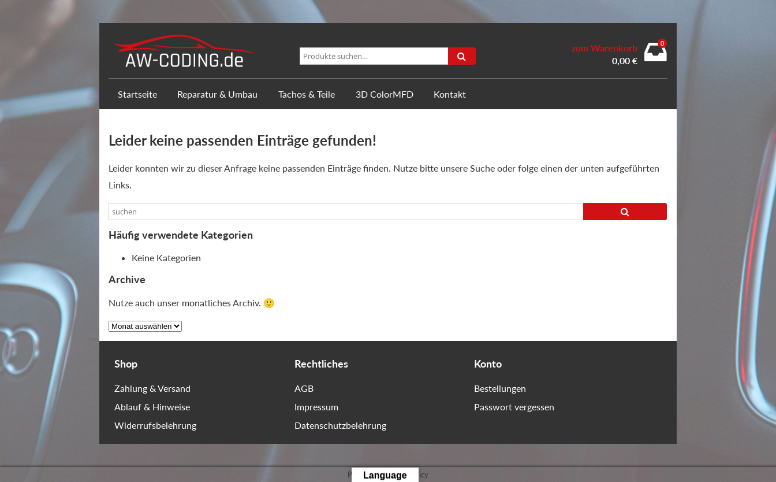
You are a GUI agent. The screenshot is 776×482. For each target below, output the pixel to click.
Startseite (137, 93)
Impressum (316, 406)
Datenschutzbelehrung (340, 425)
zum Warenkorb (604, 48)
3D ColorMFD (384, 93)
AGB (304, 388)
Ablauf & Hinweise (152, 406)
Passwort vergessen (514, 406)
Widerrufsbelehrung (155, 425)
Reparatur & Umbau (217, 93)
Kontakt (450, 93)
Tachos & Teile (306, 93)
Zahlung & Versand (152, 388)
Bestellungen (500, 388)
